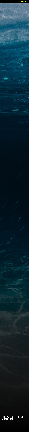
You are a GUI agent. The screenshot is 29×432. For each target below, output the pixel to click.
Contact (24, 1)
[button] (21, 1)
